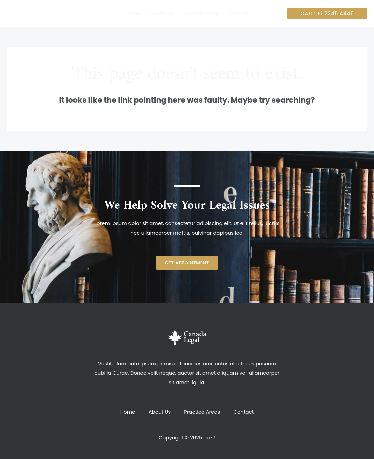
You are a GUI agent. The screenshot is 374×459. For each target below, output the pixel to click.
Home (127, 411)
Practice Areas (202, 411)
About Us (159, 411)
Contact (243, 411)
